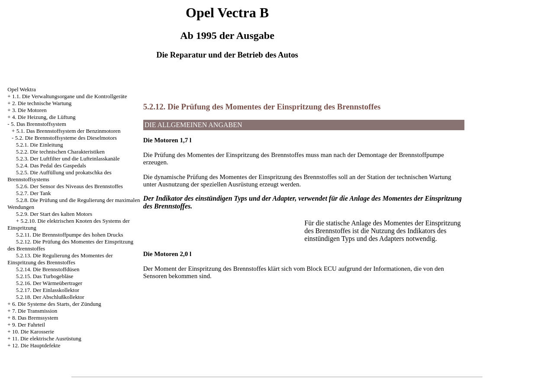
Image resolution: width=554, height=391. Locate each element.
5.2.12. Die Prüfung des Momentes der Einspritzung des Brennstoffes (261, 106)
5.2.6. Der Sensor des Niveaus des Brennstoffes (69, 186)
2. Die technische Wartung (41, 103)
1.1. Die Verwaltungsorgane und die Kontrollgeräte (69, 96)
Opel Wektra (21, 89)
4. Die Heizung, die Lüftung (44, 117)
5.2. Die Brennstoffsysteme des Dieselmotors (66, 138)
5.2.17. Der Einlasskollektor (47, 290)
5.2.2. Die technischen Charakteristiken (60, 151)
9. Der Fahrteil (28, 324)
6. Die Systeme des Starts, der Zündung (56, 304)
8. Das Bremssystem (35, 317)
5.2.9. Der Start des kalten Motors (54, 214)
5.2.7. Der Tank (33, 193)
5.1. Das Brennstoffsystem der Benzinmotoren (68, 131)
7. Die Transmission (34, 311)
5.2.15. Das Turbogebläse (45, 276)
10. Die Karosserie (33, 331)
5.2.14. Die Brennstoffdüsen (48, 269)
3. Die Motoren (29, 110)
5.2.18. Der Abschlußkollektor (50, 297)
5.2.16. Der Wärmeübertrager (49, 283)
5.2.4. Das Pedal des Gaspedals (51, 165)
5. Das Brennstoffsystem (38, 124)
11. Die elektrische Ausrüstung (46, 338)
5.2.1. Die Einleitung (39, 144)
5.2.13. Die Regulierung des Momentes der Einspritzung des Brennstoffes (60, 259)
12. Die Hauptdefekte (36, 345)
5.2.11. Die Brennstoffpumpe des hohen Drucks (69, 234)
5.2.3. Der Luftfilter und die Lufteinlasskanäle (68, 158)
